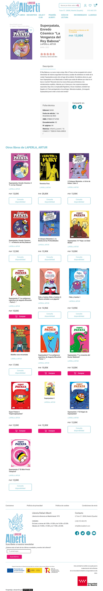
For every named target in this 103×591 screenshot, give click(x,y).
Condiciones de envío (89, 506)
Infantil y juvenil (17, 24)
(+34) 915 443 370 (81, 521)
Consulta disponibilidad (20, 201)
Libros (11, 24)
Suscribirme (14, 557)
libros (22, 15)
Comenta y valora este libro (48, 57)
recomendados (80, 15)
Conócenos (10, 506)
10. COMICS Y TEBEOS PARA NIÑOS (19, 26)
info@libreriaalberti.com (82, 526)
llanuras (92, 15)
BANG (51, 110)
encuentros (32, 15)
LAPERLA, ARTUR (14, 189)
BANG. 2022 (44, 47)
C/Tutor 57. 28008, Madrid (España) (86, 516)
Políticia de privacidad (34, 506)
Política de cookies (62, 506)
